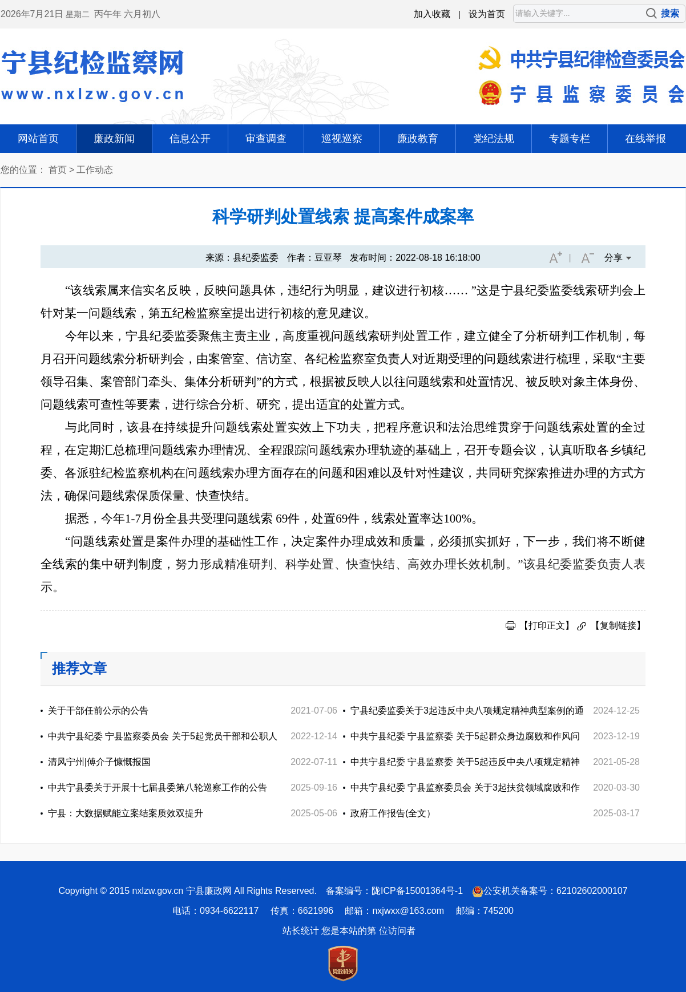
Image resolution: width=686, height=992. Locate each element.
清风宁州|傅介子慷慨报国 (99, 762)
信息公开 (190, 138)
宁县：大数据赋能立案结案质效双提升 (125, 813)
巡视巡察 (341, 138)
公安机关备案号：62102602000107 (555, 891)
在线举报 (645, 138)
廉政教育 (417, 138)
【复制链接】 (618, 625)
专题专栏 (569, 138)
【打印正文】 (546, 625)
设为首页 (487, 14)
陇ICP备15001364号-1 (417, 891)
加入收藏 (432, 14)
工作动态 (94, 170)
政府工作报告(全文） (392, 813)
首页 (58, 170)
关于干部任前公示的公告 (98, 710)
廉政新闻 (114, 138)
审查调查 (265, 138)
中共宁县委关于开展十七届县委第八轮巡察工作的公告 (157, 787)
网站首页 (38, 138)
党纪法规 (493, 138)
